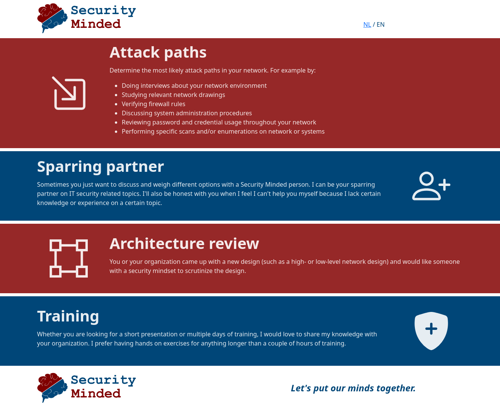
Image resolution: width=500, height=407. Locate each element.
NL (367, 24)
